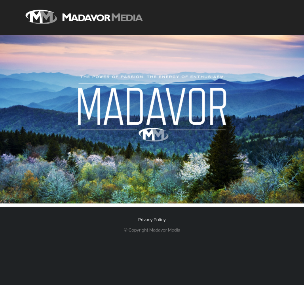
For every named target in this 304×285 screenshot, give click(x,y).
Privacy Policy (152, 219)
